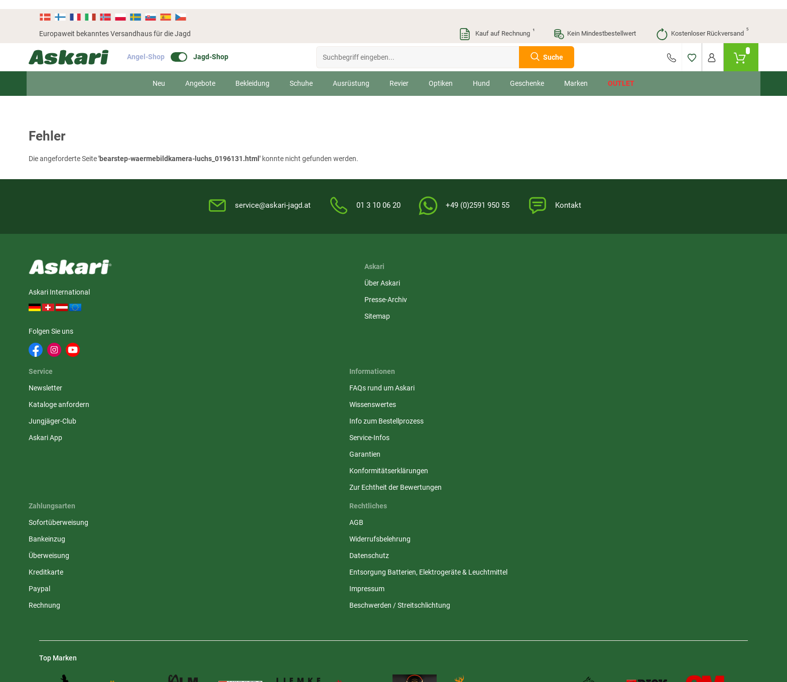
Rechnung (655, 362)
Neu (159, 74)
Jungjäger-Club (303, 313)
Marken (576, 74)
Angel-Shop (156, 48)
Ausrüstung (351, 74)
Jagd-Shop (221, 48)
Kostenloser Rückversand (702, 25)
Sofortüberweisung (669, 280)
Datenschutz (539, 313)
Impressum (537, 356)
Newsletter (296, 280)
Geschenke (527, 74)
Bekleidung (252, 74)
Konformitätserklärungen (439, 362)
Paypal (650, 346)
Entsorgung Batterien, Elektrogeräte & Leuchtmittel (563, 334)
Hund (481, 74)
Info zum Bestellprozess (437, 313)
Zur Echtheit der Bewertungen (446, 379)
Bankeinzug (657, 296)
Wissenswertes (423, 296)
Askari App (296, 329)
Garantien (415, 346)
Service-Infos (420, 329)
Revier (399, 74)
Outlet (621, 74)
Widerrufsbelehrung (550, 296)
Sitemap (194, 313)
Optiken (441, 74)
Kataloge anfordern (310, 296)
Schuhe (301, 74)
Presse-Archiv (202, 296)
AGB (526, 280)
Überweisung (659, 313)
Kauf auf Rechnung (496, 25)
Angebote (200, 74)
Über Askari (199, 280)
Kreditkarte (656, 329)
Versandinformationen (74, 627)
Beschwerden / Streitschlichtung (569, 373)
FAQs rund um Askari (432, 280)
